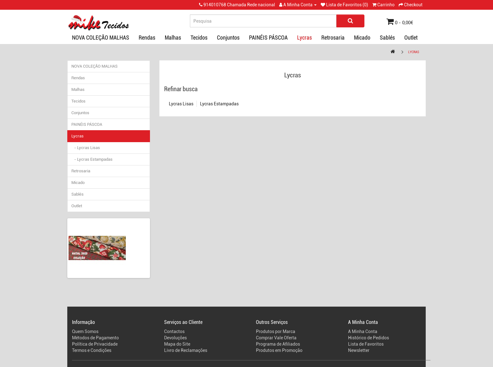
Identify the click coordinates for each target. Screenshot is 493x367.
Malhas (173, 37)
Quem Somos (85, 331)
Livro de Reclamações (185, 350)
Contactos (174, 331)
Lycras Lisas (181, 103)
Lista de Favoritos (366, 344)
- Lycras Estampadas (92, 159)
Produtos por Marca (275, 331)
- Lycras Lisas (85, 147)
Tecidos (199, 37)
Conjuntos (228, 37)
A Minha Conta (362, 331)
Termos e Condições (91, 350)
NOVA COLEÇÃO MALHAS (100, 37)
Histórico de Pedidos (368, 337)
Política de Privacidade (95, 344)
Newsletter (358, 350)
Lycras (304, 37)
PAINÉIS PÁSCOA (268, 37)
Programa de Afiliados (278, 344)
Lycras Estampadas (219, 103)
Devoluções (175, 337)
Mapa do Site (177, 344)
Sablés (387, 37)
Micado (362, 37)
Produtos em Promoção (279, 350)
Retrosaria (333, 37)
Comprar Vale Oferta (276, 337)
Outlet (411, 37)
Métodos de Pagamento (95, 337)
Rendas (147, 37)
